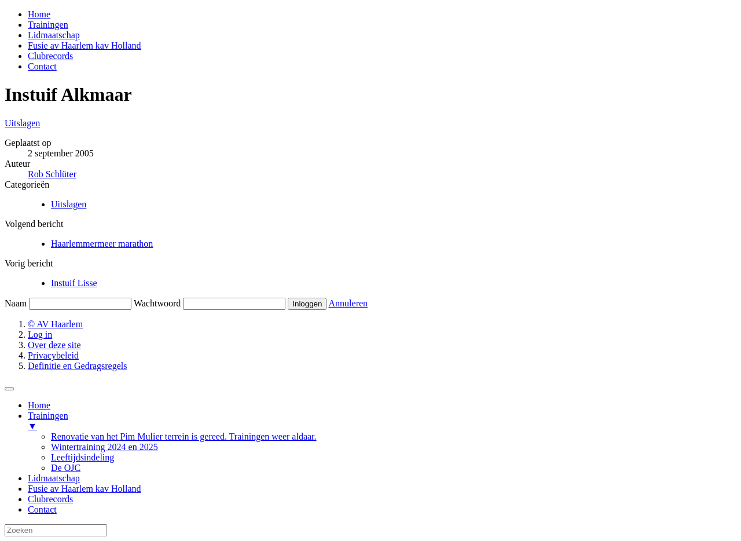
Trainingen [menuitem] (382, 421)
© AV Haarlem (55, 324)
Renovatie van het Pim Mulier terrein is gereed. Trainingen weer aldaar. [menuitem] (184, 436)
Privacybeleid (53, 355)
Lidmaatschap (54, 35)
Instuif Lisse (74, 283)
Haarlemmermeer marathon (102, 243)
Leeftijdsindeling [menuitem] (82, 457)
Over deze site (54, 345)
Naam (16, 303)
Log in (40, 334)
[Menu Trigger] (9, 388)
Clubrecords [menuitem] (50, 499)
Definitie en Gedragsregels (77, 366)
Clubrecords (50, 56)
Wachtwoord (157, 303)
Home (39, 14)
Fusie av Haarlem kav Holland (84, 45)
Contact (42, 66)
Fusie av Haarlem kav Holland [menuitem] (84, 489)
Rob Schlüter (52, 174)
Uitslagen (22, 123)
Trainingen (48, 25)
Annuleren (348, 303)
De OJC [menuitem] (65, 468)
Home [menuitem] (39, 405)
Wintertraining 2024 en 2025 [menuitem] (104, 447)
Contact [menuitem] (42, 509)
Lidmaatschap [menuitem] (54, 478)
